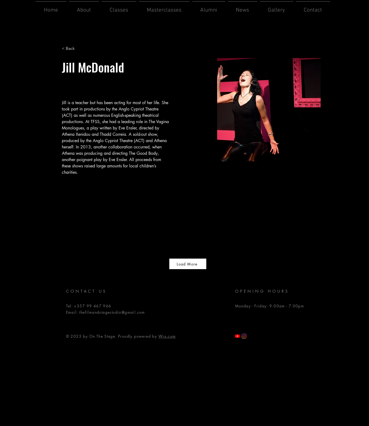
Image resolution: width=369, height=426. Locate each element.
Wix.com (167, 336)
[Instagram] (244, 336)
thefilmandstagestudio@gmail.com (112, 312)
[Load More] (187, 264)
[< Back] (72, 48)
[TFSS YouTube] (237, 336)
